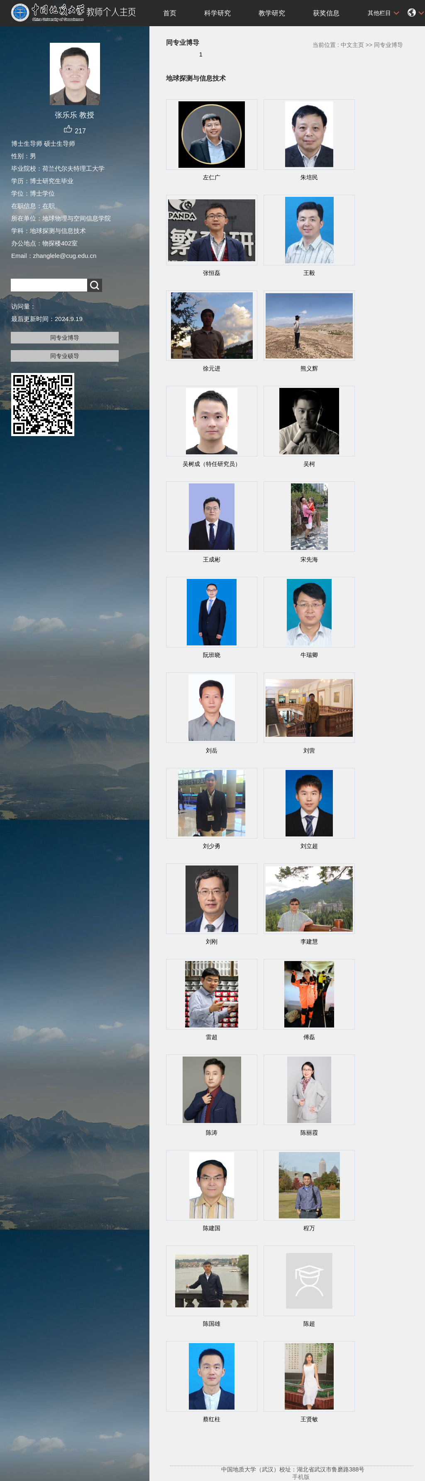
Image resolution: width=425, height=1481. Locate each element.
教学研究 (272, 13)
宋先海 (309, 559)
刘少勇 (211, 846)
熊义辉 (309, 368)
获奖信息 (326, 13)
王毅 (309, 273)
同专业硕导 (64, 356)
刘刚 (211, 941)
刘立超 (309, 846)
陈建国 (211, 1228)
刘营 (309, 750)
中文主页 (352, 45)
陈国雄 (211, 1323)
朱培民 (309, 177)
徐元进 (211, 368)
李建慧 (309, 941)
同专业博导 (64, 337)
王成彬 (211, 559)
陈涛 (211, 1132)
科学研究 (217, 13)
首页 (169, 13)
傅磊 (309, 1037)
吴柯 (309, 464)
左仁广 (211, 177)
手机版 (301, 1477)
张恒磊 (211, 273)
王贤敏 (309, 1419)
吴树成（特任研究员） (212, 464)
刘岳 (211, 750)
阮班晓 (211, 655)
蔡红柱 (211, 1419)
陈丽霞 (309, 1132)
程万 (309, 1228)
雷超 (211, 1037)
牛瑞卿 (309, 655)
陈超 (309, 1323)
